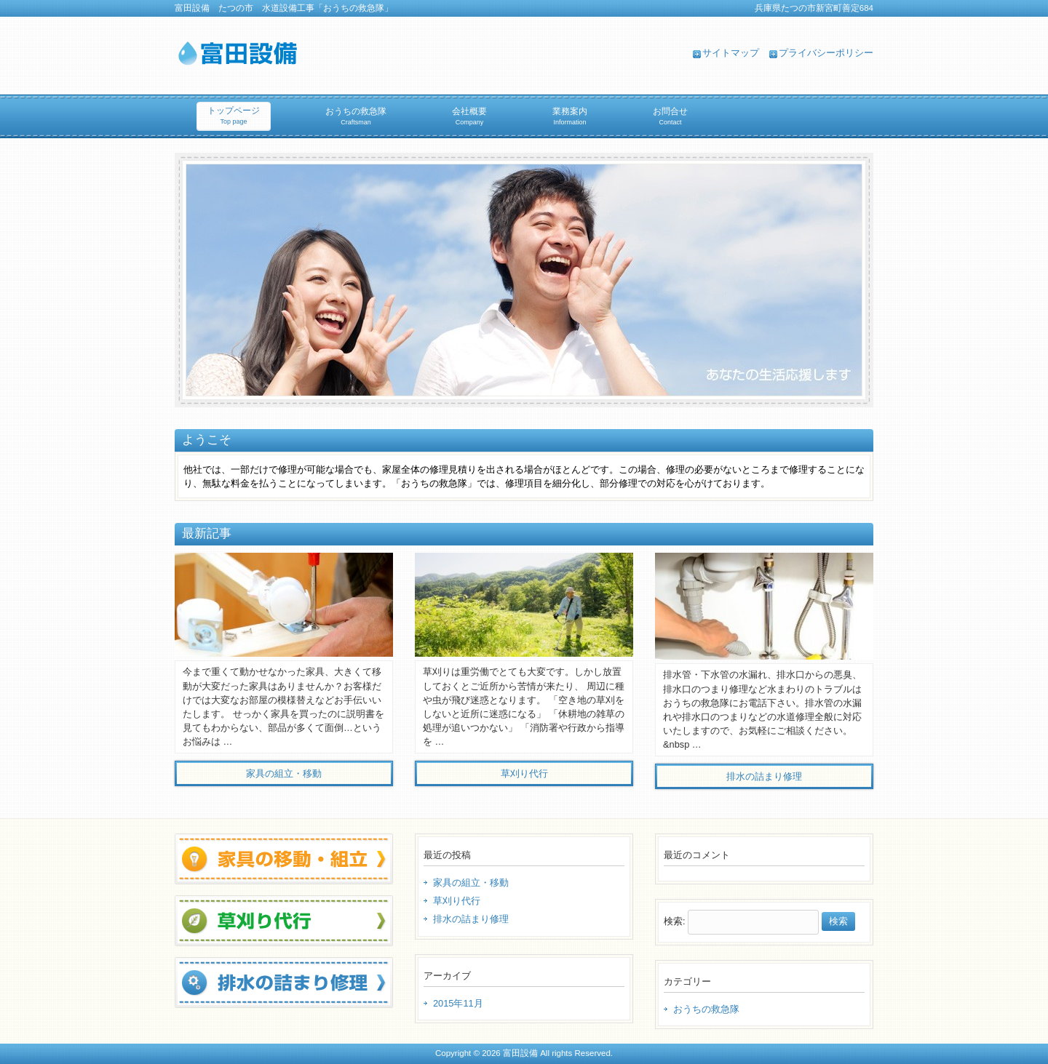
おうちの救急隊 (706, 1009)
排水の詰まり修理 (471, 918)
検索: (675, 921)
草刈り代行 (456, 900)
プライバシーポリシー (826, 52)
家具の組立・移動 (471, 882)
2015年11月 (458, 1003)
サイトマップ (730, 52)
